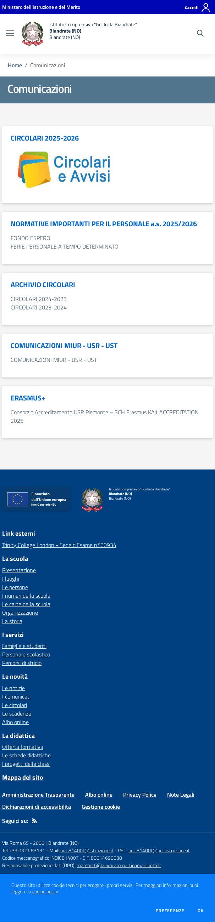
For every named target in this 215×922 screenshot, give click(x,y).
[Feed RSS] (34, 821)
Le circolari (14, 705)
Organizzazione (20, 612)
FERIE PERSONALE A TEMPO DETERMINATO (64, 246)
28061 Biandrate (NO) (56, 843)
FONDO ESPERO (30, 238)
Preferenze (170, 911)
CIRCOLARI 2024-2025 (39, 299)
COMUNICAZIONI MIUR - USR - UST (54, 359)
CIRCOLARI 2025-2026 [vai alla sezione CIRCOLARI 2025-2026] (45, 138)
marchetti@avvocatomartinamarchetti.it (119, 865)
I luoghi (10, 578)
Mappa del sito (22, 777)
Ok (201, 911)
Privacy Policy (139, 794)
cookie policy (45, 891)
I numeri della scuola (26, 595)
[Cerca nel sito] (200, 34)
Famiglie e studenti (24, 646)
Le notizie (13, 688)
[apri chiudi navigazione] (10, 34)
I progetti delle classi (26, 763)
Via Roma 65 (15, 843)
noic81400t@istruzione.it (87, 850)
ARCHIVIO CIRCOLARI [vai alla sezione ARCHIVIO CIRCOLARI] (43, 284)
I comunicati (16, 696)
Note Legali (180, 794)
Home (15, 65)
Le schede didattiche (26, 755)
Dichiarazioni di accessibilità (36, 806)
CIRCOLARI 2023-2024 (39, 307)
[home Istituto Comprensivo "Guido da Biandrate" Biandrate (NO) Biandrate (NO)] (79, 34)
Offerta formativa (22, 746)
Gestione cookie (101, 806)
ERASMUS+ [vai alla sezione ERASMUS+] (28, 398)
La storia (12, 621)
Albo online (15, 722)
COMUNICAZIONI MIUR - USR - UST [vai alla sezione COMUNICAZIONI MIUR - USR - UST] (64, 345)
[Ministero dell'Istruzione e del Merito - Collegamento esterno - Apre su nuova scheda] (41, 7)
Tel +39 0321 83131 (23, 850)
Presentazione (19, 570)
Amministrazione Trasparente (38, 794)
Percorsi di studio (22, 663)
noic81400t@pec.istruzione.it (159, 850)
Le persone (15, 587)
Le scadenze (16, 713)
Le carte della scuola (26, 604)
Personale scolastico (26, 654)
